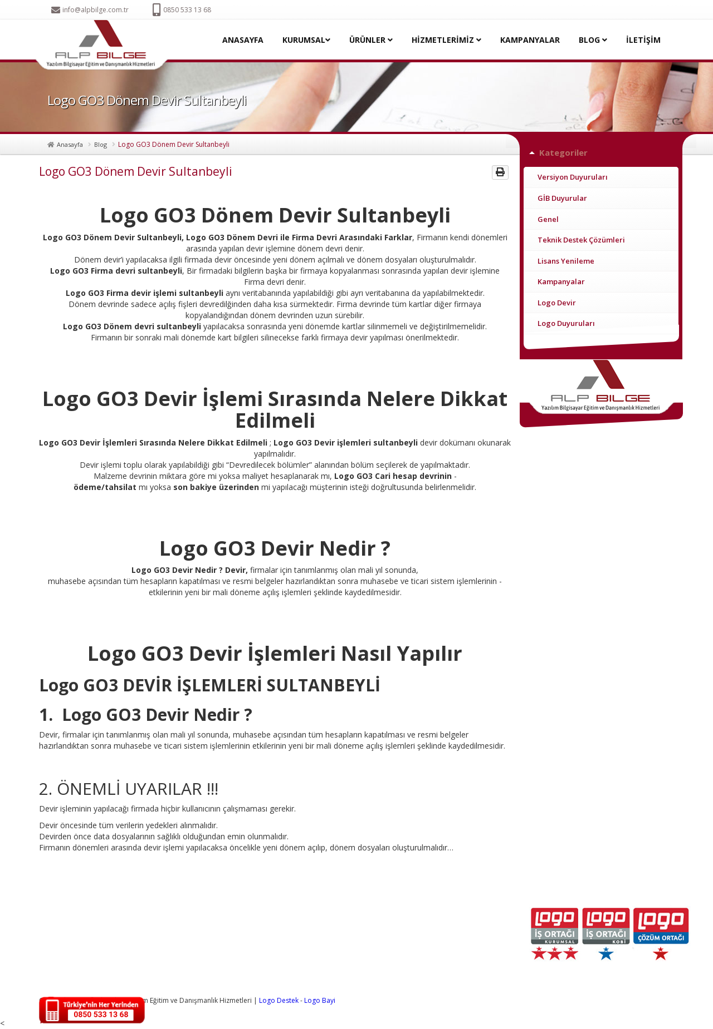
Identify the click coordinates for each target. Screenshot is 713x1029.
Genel (548, 219)
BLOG (593, 39)
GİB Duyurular (562, 198)
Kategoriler (563, 152)
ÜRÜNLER (371, 39)
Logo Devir (557, 303)
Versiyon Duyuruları (573, 177)
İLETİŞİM (643, 39)
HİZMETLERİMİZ (446, 39)
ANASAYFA (242, 39)
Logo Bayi (319, 1000)
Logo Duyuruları (566, 323)
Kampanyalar (561, 281)
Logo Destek (279, 1000)
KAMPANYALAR (530, 39)
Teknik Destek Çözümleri (581, 240)
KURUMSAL (306, 39)
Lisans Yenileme (566, 261)
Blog (100, 144)
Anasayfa (70, 144)
